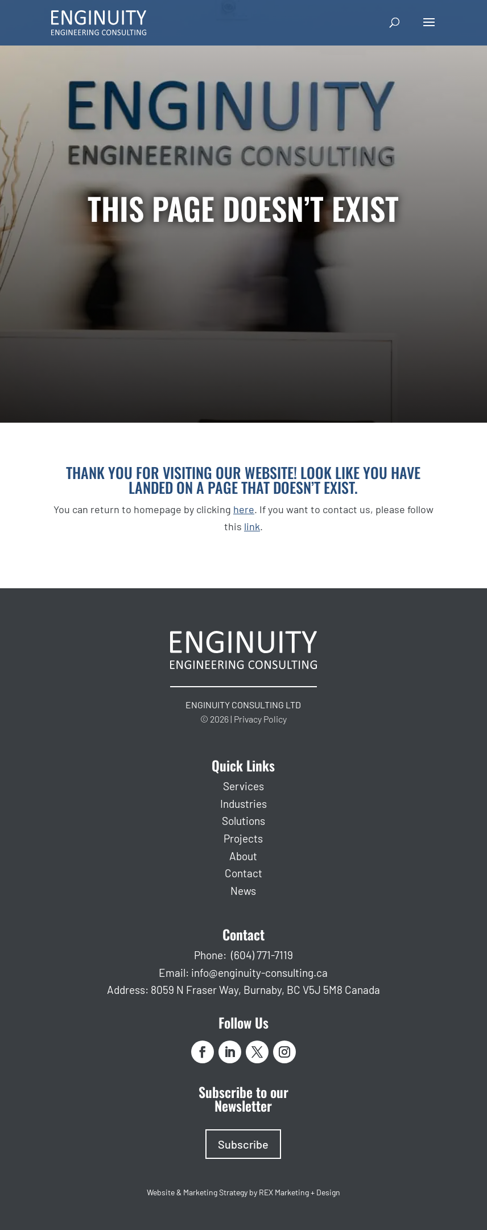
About (243, 855)
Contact (243, 873)
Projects (243, 838)
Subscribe (243, 1144)
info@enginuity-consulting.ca (259, 972)
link (252, 526)
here (243, 509)
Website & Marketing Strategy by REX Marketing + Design (243, 1192)
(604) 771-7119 (262, 954)
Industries (243, 803)
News (243, 890)
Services (243, 786)
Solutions (243, 820)
